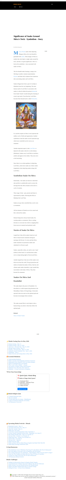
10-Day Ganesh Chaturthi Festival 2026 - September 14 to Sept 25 (24, 433)
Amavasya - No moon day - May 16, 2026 (18, 346)
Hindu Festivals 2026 (13, 441)
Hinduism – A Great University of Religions (19, 369)
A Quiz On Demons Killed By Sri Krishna (18, 400)
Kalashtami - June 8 (13, 352)
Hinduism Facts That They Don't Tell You (18, 367)
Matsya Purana (22, 51)
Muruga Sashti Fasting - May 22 (16, 348)
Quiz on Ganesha (12, 397)
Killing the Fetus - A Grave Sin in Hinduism (19, 468)
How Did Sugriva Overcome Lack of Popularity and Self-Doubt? (24, 451)
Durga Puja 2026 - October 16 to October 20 (19, 437)
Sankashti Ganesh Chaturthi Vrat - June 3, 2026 (20, 351)
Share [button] (46, 51)
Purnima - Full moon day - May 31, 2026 (18, 349)
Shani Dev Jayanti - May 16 (15, 429)
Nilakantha (34, 98)
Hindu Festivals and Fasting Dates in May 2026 (20, 353)
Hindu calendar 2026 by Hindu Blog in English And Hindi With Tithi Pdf (26, 443)
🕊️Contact (20, 6)
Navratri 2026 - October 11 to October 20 (18, 436)
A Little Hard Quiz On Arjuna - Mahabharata (19, 399)
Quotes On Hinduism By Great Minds (17, 363)
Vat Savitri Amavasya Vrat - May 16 (17, 427)
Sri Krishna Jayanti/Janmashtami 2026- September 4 (21, 431)
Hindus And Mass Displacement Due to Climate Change (22, 466)
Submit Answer (22, 389)
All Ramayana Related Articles (16, 456)
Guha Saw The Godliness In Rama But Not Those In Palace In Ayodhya (26, 454)
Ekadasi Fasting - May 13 (14, 344)
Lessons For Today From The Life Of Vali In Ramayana (22, 455)
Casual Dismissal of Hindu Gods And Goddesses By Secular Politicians (26, 463)
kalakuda (34, 91)
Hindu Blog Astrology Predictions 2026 (18, 444)
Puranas (16, 76)
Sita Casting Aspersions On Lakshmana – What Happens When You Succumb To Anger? (30, 452)
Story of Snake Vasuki (19, 315)
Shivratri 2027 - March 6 (14, 440)
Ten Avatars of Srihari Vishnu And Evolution (19, 366)
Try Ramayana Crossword (14, 402)
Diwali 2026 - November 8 (15, 438)
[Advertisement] (33, 18)
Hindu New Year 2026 (14, 430)
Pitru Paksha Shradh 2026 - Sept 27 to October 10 (20, 434)
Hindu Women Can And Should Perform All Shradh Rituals (23, 465)
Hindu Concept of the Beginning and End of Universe (21, 360)
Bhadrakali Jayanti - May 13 (15, 426)
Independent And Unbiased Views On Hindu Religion (21, 362)
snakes (23, 56)
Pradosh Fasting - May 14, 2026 (16, 345)
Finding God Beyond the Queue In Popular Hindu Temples (23, 462)
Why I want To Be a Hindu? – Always (17, 365)
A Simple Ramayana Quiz (14, 396)
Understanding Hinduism (14, 359)
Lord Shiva (32, 148)
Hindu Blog (17, 4)
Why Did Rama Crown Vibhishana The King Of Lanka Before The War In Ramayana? (29, 450)
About (14, 6)
